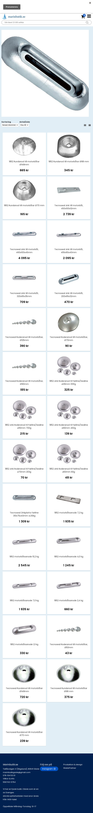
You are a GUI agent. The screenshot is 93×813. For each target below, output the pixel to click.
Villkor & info (8, 778)
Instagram (49, 768)
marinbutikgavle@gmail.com (21, 774)
